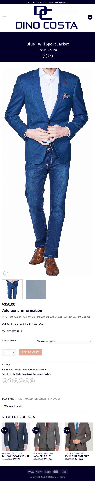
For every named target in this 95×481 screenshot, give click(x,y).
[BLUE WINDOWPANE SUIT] (16, 437)
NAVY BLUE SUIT (42, 456)
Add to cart (30, 352)
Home (41, 50)
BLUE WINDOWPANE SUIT (15, 456)
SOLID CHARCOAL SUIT (77, 456)
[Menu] (4, 17)
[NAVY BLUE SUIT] (47, 437)
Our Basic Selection (22, 369)
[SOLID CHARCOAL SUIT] (79, 437)
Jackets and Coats (30, 374)
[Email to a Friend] (21, 380)
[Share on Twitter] (15, 380)
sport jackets (45, 374)
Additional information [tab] (32, 399)
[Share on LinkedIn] (32, 380)
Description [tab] (9, 399)
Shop (54, 50)
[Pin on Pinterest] (26, 380)
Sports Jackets (9, 341)
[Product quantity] (9, 352)
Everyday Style (14, 374)
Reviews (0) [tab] (54, 399)
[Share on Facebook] (10, 380)
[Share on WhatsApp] (5, 380)
